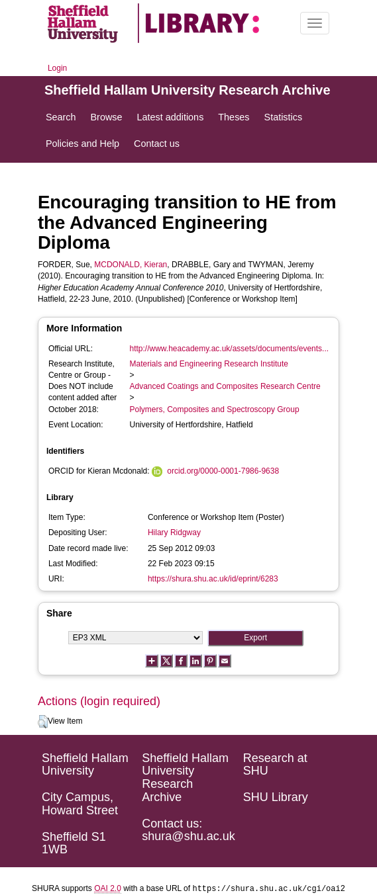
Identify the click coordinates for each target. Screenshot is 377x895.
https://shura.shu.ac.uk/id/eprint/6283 (213, 578)
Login (57, 68)
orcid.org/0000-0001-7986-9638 (223, 471)
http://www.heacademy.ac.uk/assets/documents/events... (229, 348)
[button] (43, 721)
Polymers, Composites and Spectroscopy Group (214, 409)
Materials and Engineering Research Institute (209, 363)
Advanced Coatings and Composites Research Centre (225, 386)
